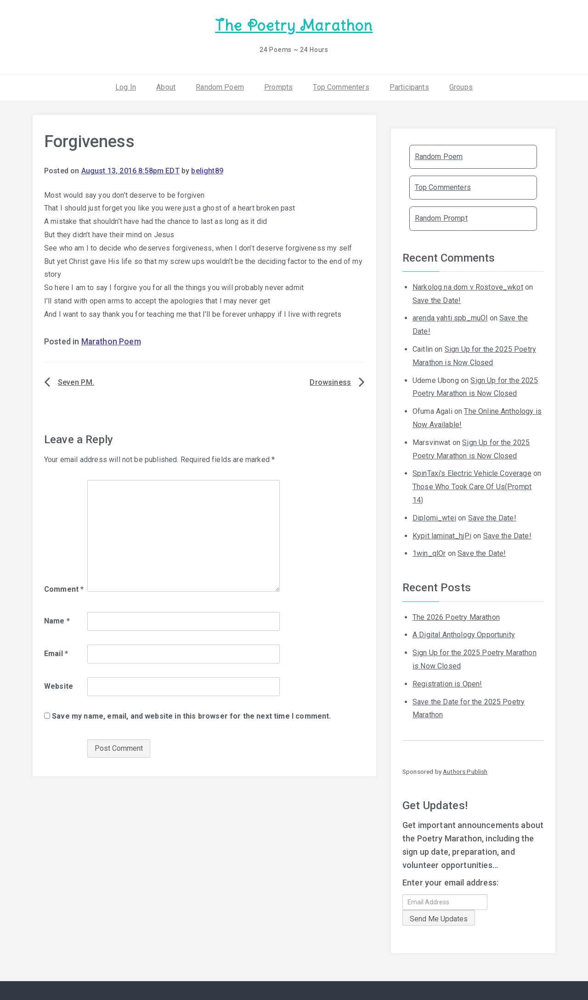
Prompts (278, 87)
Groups (461, 87)
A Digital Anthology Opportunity (464, 634)
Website (58, 686)
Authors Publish (465, 771)
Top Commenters (341, 87)
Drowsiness (330, 382)
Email (56, 653)
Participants (409, 87)
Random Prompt (441, 218)
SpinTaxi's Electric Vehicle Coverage (472, 473)
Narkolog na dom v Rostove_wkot (468, 287)
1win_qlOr (429, 553)
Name (57, 621)
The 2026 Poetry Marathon (456, 617)
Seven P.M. (76, 382)
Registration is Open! (447, 684)
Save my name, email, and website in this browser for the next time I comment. (191, 716)
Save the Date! (437, 300)
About (165, 87)
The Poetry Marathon (294, 25)
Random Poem (220, 87)
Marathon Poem (111, 341)
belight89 (207, 170)
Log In (125, 87)
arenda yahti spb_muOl (450, 318)
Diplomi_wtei (434, 518)
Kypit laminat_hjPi (442, 535)
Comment (64, 589)
